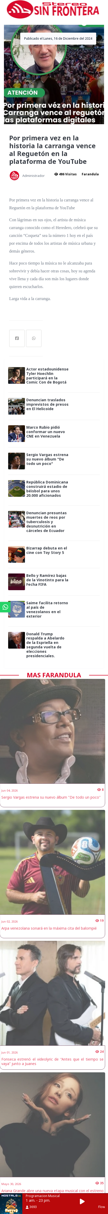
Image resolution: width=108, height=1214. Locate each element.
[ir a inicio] (53, 9)
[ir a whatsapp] (5, 607)
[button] (84, 1201)
